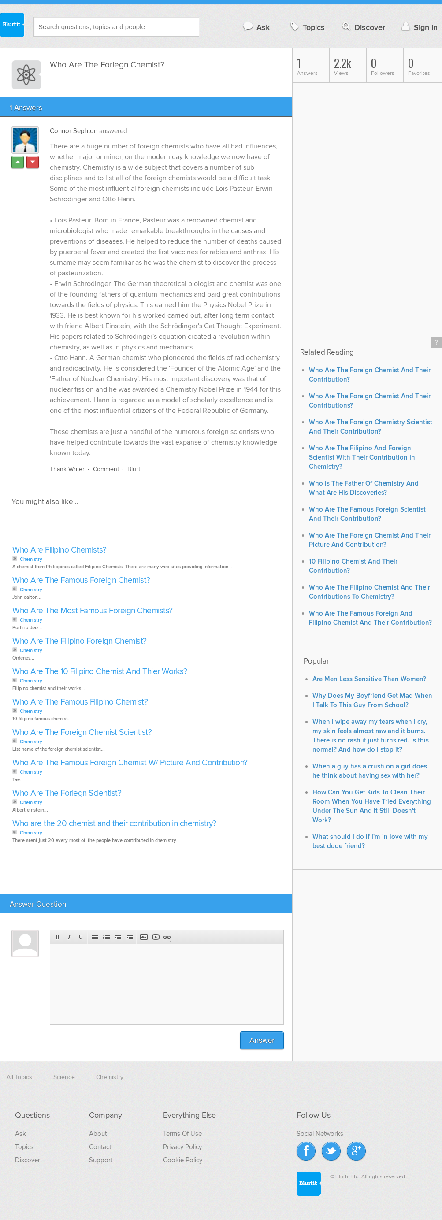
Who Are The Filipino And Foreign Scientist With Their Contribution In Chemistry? (362, 457)
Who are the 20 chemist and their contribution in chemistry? (114, 824)
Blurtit (12, 26)
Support (100, 1160)
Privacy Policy (182, 1147)
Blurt (133, 469)
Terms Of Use (182, 1134)
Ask (256, 27)
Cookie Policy (182, 1160)
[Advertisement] (111, 528)
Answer (262, 1040)
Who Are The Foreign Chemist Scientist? (82, 732)
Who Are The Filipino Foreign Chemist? (79, 641)
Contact (100, 1147)
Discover (363, 27)
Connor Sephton (73, 131)
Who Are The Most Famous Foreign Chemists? (92, 611)
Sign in (418, 27)
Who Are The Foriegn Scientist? (66, 793)
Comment (106, 469)
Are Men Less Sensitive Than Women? (369, 679)
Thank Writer (67, 469)
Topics (306, 27)
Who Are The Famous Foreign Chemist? (81, 580)
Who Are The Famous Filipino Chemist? (80, 702)
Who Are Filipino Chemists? (59, 550)
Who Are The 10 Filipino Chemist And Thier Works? (99, 672)
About (98, 1134)
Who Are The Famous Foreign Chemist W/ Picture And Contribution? (130, 763)
